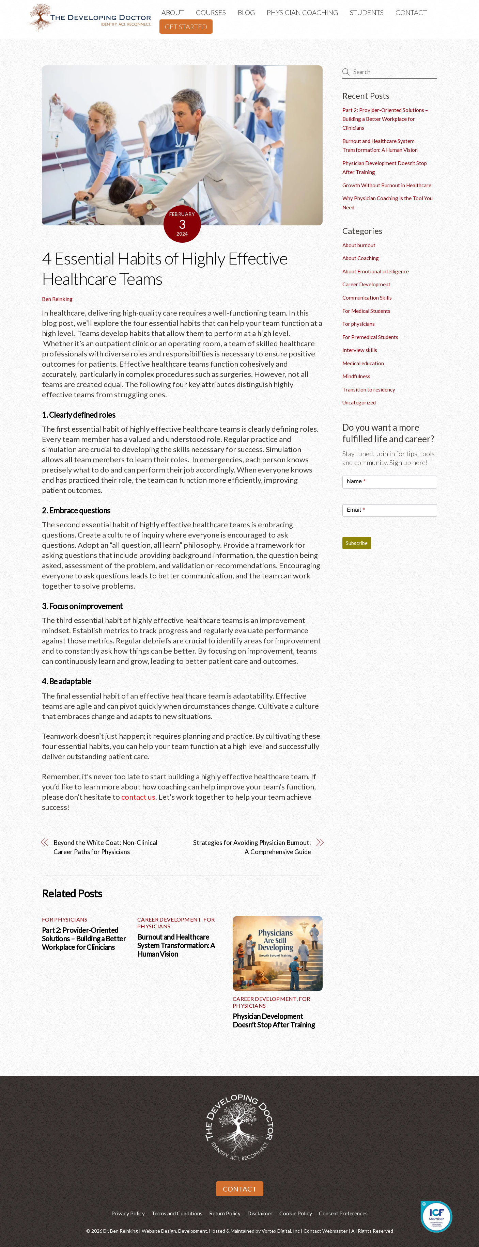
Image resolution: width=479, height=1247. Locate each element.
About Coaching (360, 258)
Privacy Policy (128, 1213)
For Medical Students (366, 311)
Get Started (186, 26)
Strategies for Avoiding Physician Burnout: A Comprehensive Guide (252, 847)
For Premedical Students (370, 337)
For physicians (64, 919)
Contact (411, 12)
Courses (211, 12)
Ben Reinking (57, 298)
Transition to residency (368, 389)
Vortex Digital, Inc (281, 1231)
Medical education (363, 363)
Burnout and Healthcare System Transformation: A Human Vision (176, 945)
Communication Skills (367, 297)
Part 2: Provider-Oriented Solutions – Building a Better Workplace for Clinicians (84, 938)
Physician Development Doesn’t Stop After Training (273, 1020)
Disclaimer (260, 1213)
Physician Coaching (302, 12)
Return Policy (225, 1213)
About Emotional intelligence (375, 271)
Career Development (169, 919)
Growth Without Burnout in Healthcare (386, 185)
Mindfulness (356, 376)
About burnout (358, 245)
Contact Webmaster (325, 1231)
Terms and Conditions (177, 1213)
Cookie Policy (295, 1213)
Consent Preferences (343, 1213)
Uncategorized (359, 402)
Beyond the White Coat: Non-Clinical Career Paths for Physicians (105, 847)
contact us (138, 796)
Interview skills (359, 350)
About (172, 12)
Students (367, 12)
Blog (246, 12)
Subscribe (357, 543)
